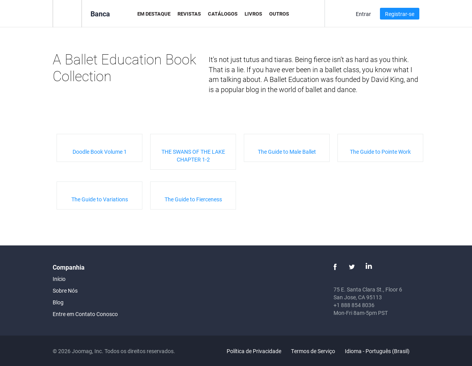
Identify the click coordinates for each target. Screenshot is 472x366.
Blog (58, 302)
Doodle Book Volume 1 (100, 151)
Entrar (363, 14)
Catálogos (223, 13)
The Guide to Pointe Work (380, 151)
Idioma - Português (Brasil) (382, 351)
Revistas (189, 13)
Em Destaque (153, 13)
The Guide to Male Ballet (287, 151)
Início (59, 278)
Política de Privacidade (254, 351)
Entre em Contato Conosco (85, 314)
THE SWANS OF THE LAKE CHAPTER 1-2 (193, 155)
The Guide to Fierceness (193, 199)
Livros (253, 13)
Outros (279, 13)
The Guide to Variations (99, 199)
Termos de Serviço (313, 351)
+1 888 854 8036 (354, 305)
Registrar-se (399, 14)
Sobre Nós (65, 290)
